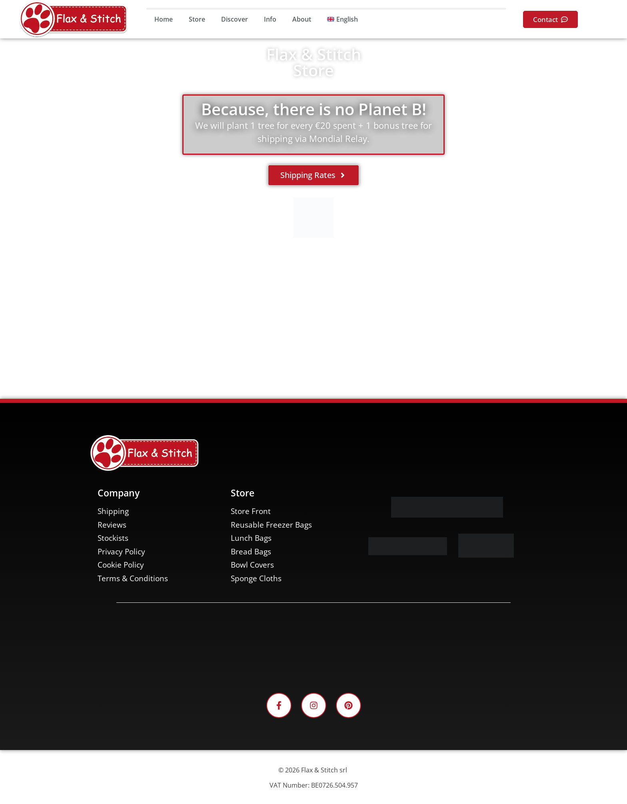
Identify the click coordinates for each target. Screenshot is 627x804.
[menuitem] (342, 19)
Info (270, 19)
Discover (234, 19)
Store (197, 19)
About (301, 19)
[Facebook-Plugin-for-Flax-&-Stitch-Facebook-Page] (313, 647)
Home (163, 19)
